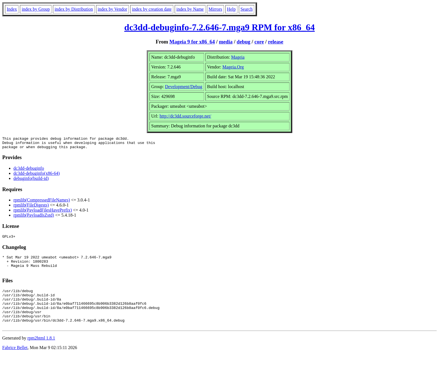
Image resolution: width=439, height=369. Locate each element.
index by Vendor (112, 9)
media (226, 42)
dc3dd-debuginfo (28, 170)
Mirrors (215, 9)
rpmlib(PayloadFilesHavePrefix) (42, 212)
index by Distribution (74, 9)
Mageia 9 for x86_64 (192, 42)
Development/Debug (183, 86)
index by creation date (152, 9)
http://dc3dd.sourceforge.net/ (185, 116)
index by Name (190, 9)
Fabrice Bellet (14, 361)
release (275, 42)
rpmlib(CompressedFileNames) (41, 202)
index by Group (36, 9)
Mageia (237, 57)
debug (243, 42)
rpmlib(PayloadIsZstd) (33, 217)
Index (12, 9)
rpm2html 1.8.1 (41, 352)
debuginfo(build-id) (31, 180)
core (259, 42)
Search (246, 9)
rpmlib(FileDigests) (31, 207)
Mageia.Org (233, 67)
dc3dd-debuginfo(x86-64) (36, 175)
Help (231, 9)
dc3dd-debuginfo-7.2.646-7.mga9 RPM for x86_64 (219, 27)
